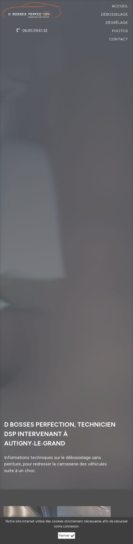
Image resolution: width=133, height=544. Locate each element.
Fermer (67, 535)
